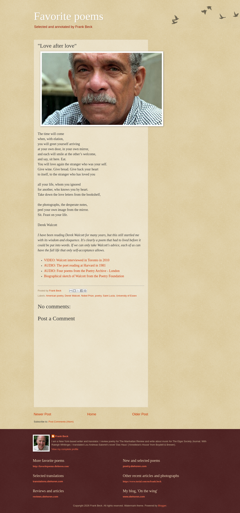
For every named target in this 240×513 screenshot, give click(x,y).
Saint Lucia (109, 295)
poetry (98, 295)
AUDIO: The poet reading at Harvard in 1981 (75, 265)
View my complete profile (65, 449)
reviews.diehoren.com (45, 496)
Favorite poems (69, 16)
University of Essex (126, 295)
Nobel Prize (87, 295)
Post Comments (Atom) (61, 421)
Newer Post (42, 414)
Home (91, 414)
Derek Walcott (72, 295)
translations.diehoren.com (48, 481)
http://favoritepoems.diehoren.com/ (51, 466)
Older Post (140, 414)
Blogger (162, 505)
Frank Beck (61, 436)
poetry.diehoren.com (134, 466)
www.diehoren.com (134, 496)
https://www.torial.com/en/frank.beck (142, 481)
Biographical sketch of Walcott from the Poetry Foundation (84, 276)
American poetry (54, 295)
